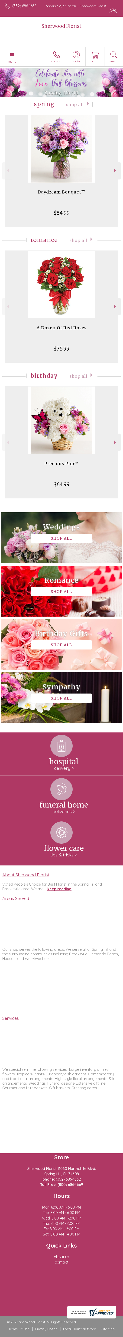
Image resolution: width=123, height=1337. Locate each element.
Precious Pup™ (61, 463)
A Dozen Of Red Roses (62, 327)
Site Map (108, 1329)
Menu (12, 61)
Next (116, 170)
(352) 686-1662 (24, 5)
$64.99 (62, 484)
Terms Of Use (18, 1329)
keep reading (59, 889)
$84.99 (62, 212)
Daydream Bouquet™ (62, 192)
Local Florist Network (79, 1329)
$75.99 (61, 348)
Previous (7, 170)
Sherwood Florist (61, 26)
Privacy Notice (46, 1329)
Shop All (75, 104)
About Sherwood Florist (25, 875)
